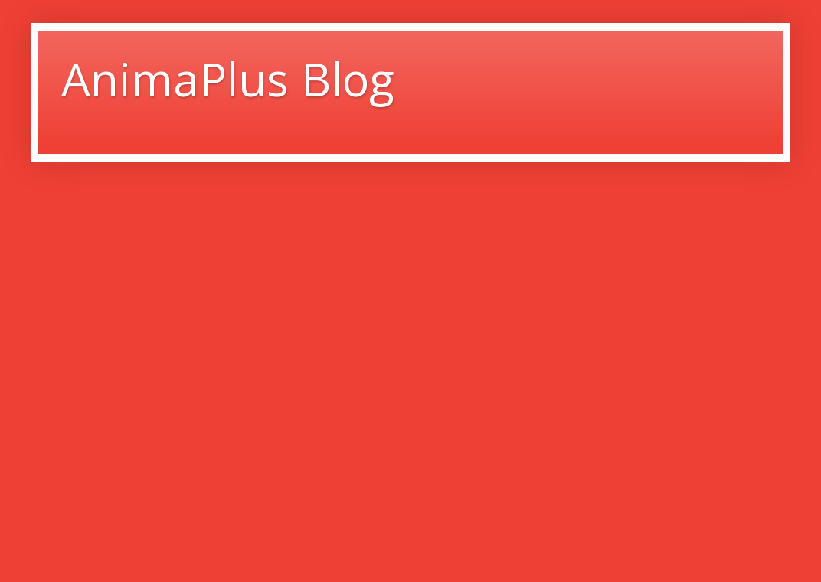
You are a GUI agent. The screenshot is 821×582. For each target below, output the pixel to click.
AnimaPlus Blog (227, 78)
